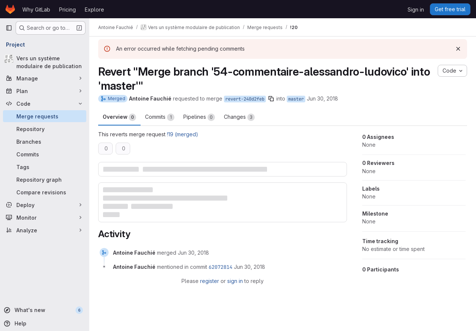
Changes (239, 117)
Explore (94, 9)
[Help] (43, 324)
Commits (159, 117)
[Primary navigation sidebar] (9, 28)
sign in (235, 281)
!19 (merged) (182, 134)
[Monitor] (44, 217)
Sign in (416, 9)
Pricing (67, 9)
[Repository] (44, 129)
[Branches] (44, 141)
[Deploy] (44, 205)
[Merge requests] (44, 116)
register (209, 281)
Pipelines (199, 117)
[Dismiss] (458, 48)
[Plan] (44, 91)
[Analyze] (44, 230)
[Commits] (44, 154)
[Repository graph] (44, 179)
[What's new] (43, 310)
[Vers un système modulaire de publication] (44, 62)
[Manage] (44, 78)
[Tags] (44, 167)
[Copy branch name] (271, 98)
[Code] (44, 103)
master (296, 99)
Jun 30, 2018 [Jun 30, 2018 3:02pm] (322, 98)
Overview (119, 117)
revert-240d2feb (244, 99)
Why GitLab (36, 9)
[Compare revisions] (44, 192)
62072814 (220, 267)
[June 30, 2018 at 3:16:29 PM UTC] (193, 252)
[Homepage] (10, 9)
